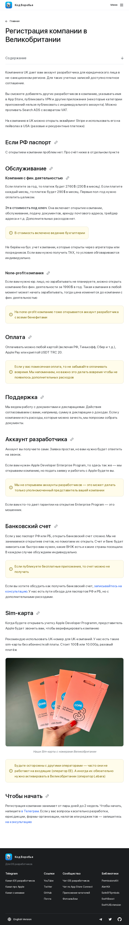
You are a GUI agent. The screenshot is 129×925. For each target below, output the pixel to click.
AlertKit (107, 886)
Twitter (49, 886)
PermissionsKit (111, 880)
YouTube (49, 880)
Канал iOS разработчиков (21, 880)
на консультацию (18, 822)
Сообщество (72, 873)
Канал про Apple (15, 886)
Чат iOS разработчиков (77, 880)
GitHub (48, 892)
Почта (48, 898)
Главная (14, 21)
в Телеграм (30, 811)
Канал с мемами (15, 892)
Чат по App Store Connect (78, 886)
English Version (22, 919)
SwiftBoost (109, 898)
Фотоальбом (71, 898)
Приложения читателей (77, 892)
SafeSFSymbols (111, 892)
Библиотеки (110, 873)
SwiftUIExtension (112, 904)
